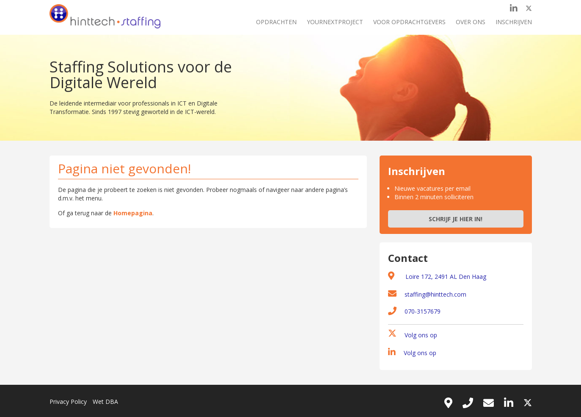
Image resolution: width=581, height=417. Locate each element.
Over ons (470, 22)
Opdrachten (276, 22)
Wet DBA (105, 402)
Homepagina (132, 213)
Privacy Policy (68, 402)
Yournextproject (335, 22)
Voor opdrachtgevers (409, 22)
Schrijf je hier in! (455, 219)
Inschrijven (514, 22)
